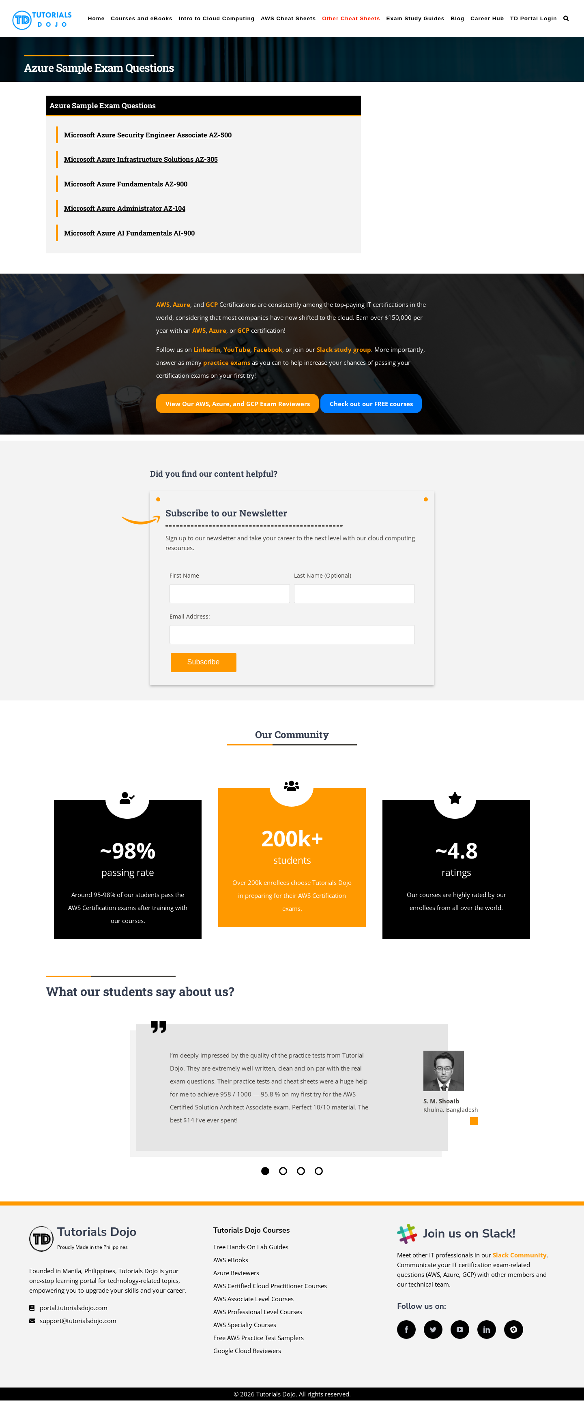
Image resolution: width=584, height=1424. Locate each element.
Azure (181, 304)
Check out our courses (371, 404)
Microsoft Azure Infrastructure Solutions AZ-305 (141, 159)
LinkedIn (206, 349)
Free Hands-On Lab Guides (250, 1247)
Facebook (267, 349)
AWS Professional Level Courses (257, 1312)
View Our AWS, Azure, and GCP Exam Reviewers (237, 404)
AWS (163, 304)
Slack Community (520, 1255)
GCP (212, 304)
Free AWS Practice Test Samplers (258, 1338)
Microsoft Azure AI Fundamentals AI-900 (129, 233)
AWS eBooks (230, 1260)
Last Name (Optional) (322, 575)
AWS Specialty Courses (244, 1325)
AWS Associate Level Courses (253, 1299)
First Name (184, 575)
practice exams (226, 362)
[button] (566, 18)
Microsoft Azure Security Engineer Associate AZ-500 (148, 135)
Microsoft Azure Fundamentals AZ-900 (125, 184)
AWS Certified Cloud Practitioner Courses (270, 1286)
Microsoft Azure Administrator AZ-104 (124, 208)
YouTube (236, 349)
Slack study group (344, 349)
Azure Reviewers (236, 1273)
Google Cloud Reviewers (247, 1351)
